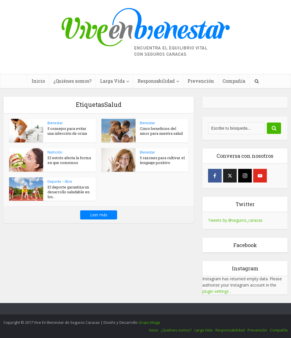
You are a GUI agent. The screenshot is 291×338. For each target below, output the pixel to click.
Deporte (54, 181)
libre (68, 181)
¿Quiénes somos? (72, 81)
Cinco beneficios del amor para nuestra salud (161, 131)
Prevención (201, 81)
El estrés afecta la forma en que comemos (69, 160)
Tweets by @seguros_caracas (235, 220)
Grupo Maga (149, 322)
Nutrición (54, 152)
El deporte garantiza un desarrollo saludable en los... (68, 191)
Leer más (98, 214)
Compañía (234, 81)
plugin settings (216, 291)
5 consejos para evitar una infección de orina (67, 131)
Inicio (38, 81)
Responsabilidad (156, 81)
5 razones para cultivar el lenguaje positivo (162, 160)
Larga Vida (112, 81)
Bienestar (55, 123)
